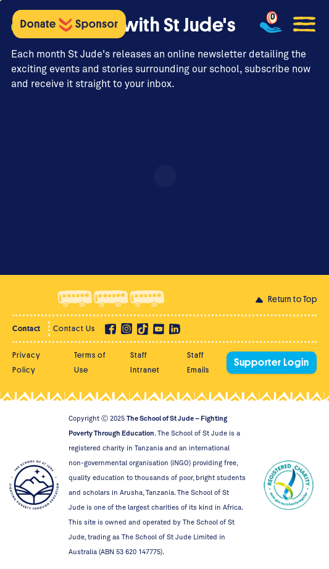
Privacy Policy (26, 362)
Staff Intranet (145, 362)
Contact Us (74, 328)
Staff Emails (198, 362)
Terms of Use (90, 362)
